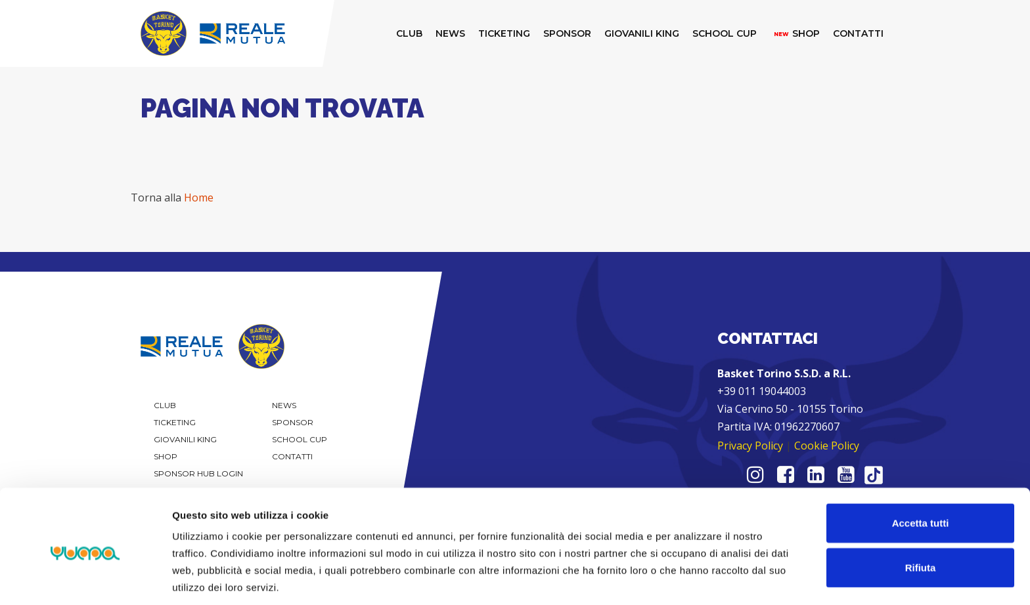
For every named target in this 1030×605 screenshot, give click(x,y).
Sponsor (292, 422)
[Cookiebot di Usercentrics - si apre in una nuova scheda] (85, 579)
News (284, 405)
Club (165, 405)
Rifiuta (920, 516)
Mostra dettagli (691, 579)
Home (198, 197)
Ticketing (175, 422)
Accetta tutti (920, 471)
